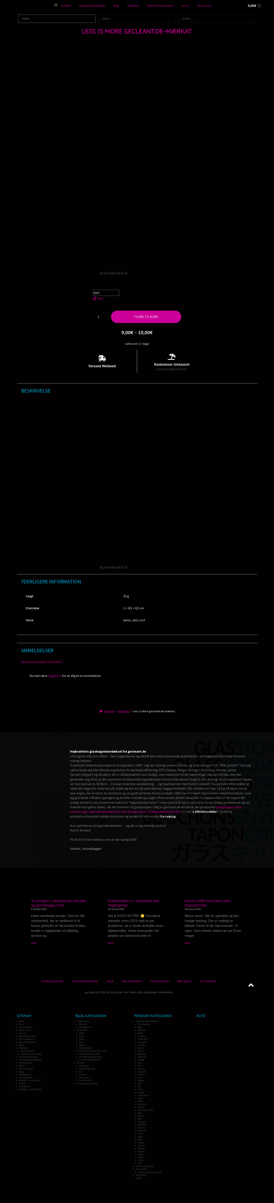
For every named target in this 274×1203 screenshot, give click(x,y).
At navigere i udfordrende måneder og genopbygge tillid (59, 903)
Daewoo (142, 1054)
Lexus (141, 1098)
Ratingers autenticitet (30, 1089)
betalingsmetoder (52, 981)
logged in (54, 676)
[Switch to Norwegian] (167, 273)
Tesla (140, 1154)
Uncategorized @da (87, 1083)
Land (79, 1071)
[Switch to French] (143, 273)
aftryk (109, 981)
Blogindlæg (83, 1021)
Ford (81, 1036)
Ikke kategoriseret (145, 1166)
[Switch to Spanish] (161, 273)
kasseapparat (26, 1027)
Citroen (141, 1045)
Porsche (142, 1124)
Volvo (141, 1160)
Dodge (141, 1059)
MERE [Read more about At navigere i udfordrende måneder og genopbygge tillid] (34, 943)
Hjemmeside (25, 1062)
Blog (116, 5)
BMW (140, 1033)
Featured (83, 1065)
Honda (141, 1068)
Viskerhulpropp (87, 1068)
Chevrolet (143, 1039)
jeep (140, 1083)
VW (139, 1163)
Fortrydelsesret (160, 981)
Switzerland (85, 1080)
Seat (81, 1042)
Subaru (141, 1148)
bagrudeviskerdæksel (92, 5)
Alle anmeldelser (28, 1042)
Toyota (141, 1157)
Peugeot (142, 1122)
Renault (142, 1130)
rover (140, 1133)
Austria (83, 1074)
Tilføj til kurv (146, 317)
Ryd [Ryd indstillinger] (100, 298)
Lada (140, 1089)
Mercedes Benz (145, 1110)
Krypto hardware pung (149, 1172)
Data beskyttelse (132, 981)
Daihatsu (142, 1056)
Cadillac (142, 1036)
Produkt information (89, 1059)
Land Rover (143, 1095)
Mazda (141, 1107)
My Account (204, 5)
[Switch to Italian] (149, 273)
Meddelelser (85, 1027)
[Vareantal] (100, 317)
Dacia (140, 1050)
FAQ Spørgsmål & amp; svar (91, 1050)
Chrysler (142, 1042)
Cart (21, 1024)
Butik (21, 1021)
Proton (141, 1127)
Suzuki (141, 1151)
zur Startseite (208, 981)
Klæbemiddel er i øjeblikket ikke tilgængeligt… (133, 903)
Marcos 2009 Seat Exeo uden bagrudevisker (208, 903)
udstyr (139, 1178)
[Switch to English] (132, 273)
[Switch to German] (138, 273)
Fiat (140, 1062)
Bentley (142, 1030)
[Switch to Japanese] (155, 273)
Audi (81, 1033)
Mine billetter (28, 1050)
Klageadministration (89, 1054)
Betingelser (184, 981)
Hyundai (142, 1071)
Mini (140, 1113)
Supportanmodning (31, 1054)
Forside (109, 711)
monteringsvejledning (90, 1056)
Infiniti (141, 1074)
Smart (141, 1145)
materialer (123, 711)
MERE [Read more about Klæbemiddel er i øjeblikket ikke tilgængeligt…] (110, 943)
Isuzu (140, 1077)
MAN (140, 1101)
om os (185, 5)
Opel (81, 1039)
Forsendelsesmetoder (85, 981)
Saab (140, 1136)
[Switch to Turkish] (172, 273)
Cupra (141, 1048)
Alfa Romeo (144, 1024)
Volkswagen (85, 1048)
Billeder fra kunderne (160, 5)
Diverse (83, 1024)
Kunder (81, 1062)
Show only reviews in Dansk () (41, 662)
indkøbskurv (25, 1074)
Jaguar (141, 1080)
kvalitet (66, 5)
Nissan (141, 1116)
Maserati (142, 1104)
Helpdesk (133, 5)
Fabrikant (82, 1030)
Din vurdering (26, 1068)
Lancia (141, 1092)
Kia (139, 1086)
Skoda (82, 1045)
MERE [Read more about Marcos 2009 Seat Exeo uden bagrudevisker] (187, 943)
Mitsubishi (141, 1175)
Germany (84, 1077)
